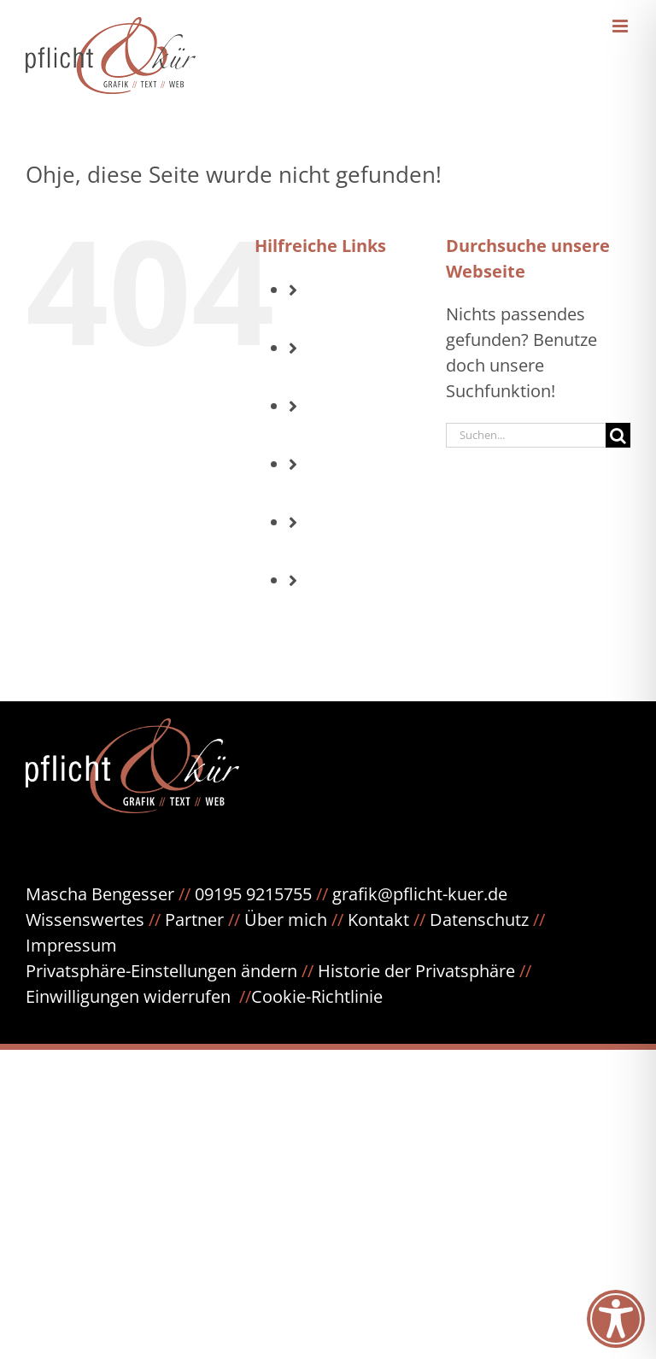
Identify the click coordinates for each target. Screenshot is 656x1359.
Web (347, 493)
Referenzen (374, 551)
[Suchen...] (526, 435)
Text (346, 435)
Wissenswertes (85, 919)
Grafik (354, 377)
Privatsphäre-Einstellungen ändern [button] (161, 970)
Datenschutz (487, 919)
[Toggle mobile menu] (621, 26)
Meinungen (374, 609)
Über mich (285, 919)
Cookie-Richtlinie (317, 996)
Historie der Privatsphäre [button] (416, 970)
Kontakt (378, 919)
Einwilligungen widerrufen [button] (128, 996)
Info (345, 319)
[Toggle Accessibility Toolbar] (616, 1319)
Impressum (71, 945)
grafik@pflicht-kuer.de (419, 893)
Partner (194, 919)
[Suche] (618, 435)
